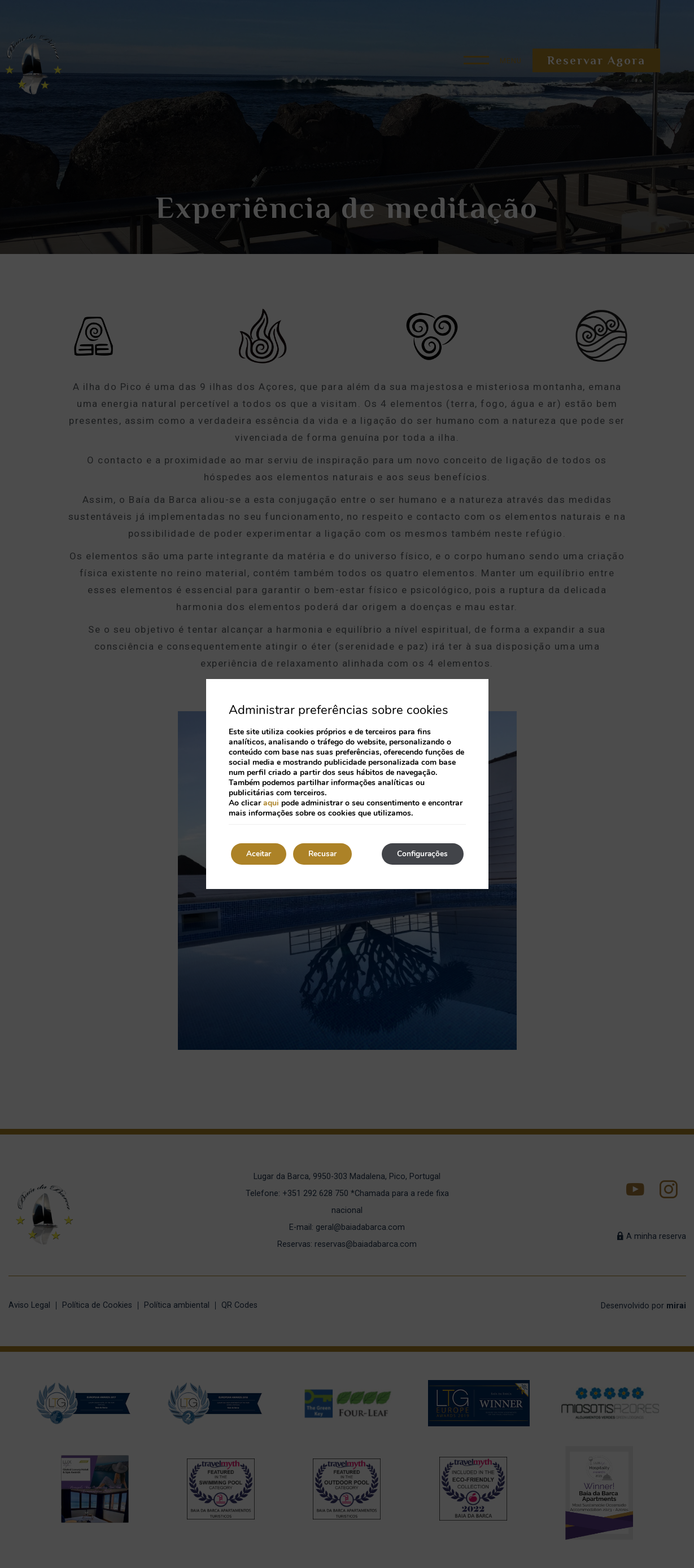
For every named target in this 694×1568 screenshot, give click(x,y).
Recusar (329, 853)
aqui (271, 802)
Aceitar (261, 853)
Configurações (421, 853)
